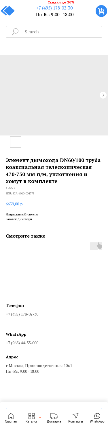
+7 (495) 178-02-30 (54, 8)
